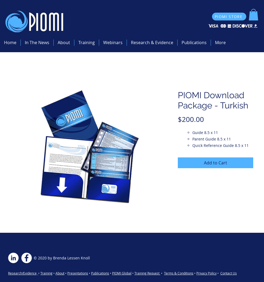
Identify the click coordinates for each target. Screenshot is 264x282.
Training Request (147, 273)
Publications (100, 273)
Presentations (77, 273)
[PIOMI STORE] (229, 16)
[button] (253, 14)
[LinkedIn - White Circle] (13, 258)
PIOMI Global (121, 273)
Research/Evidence (22, 273)
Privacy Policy (206, 273)
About (59, 273)
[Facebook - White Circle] (26, 258)
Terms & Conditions (178, 273)
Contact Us (228, 273)
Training (46, 273)
